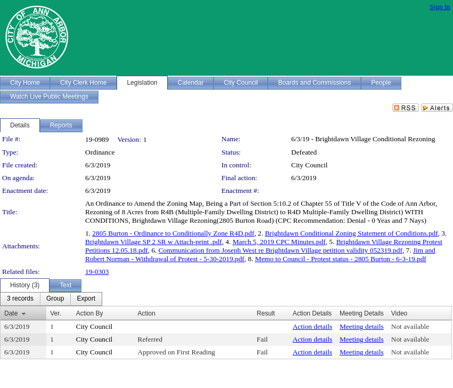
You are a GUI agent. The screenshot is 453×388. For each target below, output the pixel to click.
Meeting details (362, 326)
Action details (312, 326)
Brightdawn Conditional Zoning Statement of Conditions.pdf (351, 233)
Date (11, 313)
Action (146, 313)
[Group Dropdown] (55, 299)
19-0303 (97, 272)
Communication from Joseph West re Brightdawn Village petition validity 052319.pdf (280, 250)
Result (266, 313)
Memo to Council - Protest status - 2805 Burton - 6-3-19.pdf (340, 259)
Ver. (55, 313)
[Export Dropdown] (86, 299)
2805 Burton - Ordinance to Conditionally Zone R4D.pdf (173, 233)
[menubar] (51, 299)
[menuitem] (20, 299)
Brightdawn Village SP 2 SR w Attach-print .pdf (153, 242)
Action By (89, 313)
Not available (410, 326)
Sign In (440, 7)
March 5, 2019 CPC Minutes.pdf (279, 242)
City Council (309, 165)
